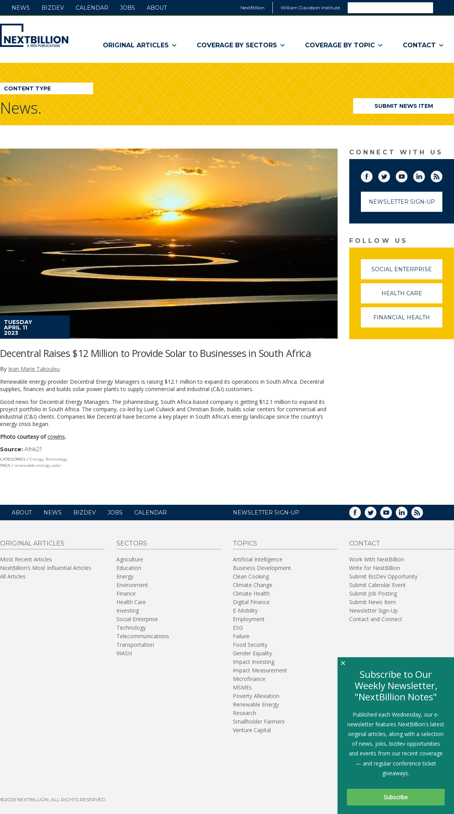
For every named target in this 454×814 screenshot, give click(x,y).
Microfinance (249, 678)
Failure (241, 636)
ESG (238, 627)
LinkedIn (424, 174)
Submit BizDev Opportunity (383, 576)
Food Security (250, 644)
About (157, 7)
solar (56, 465)
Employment (249, 619)
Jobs (127, 7)
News (21, 7)
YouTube (391, 515)
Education (128, 568)
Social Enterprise (406, 272)
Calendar (92, 7)
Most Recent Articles (26, 559)
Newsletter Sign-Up (402, 201)
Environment (132, 585)
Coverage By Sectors (241, 45)
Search (443, 7)
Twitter (389, 174)
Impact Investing (253, 661)
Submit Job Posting (373, 593)
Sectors (131, 543)
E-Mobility (245, 610)
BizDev (53, 7)
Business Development (262, 568)
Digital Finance (251, 602)
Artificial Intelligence (257, 559)
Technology (56, 459)
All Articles (13, 576)
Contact (423, 45)
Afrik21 (33, 449)
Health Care (412, 296)
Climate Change (252, 585)
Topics (245, 543)
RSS (422, 515)
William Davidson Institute (310, 7)
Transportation (135, 644)
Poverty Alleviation (256, 696)
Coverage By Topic (344, 45)
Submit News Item (403, 105)
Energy (36, 459)
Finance (126, 593)
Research (244, 713)
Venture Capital (252, 730)
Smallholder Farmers (259, 721)
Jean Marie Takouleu (34, 368)
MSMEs (242, 687)
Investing (127, 610)
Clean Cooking (251, 576)
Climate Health (251, 593)
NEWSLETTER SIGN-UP (266, 512)
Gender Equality (252, 653)
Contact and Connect (375, 619)
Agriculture (129, 559)
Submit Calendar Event (377, 585)
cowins (56, 436)
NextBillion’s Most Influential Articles (45, 568)
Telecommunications (142, 636)
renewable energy (32, 465)
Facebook (372, 174)
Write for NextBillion (374, 568)
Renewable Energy (256, 704)
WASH (124, 653)
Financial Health (407, 320)
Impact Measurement (260, 670)
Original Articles (140, 45)
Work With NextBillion (376, 559)
